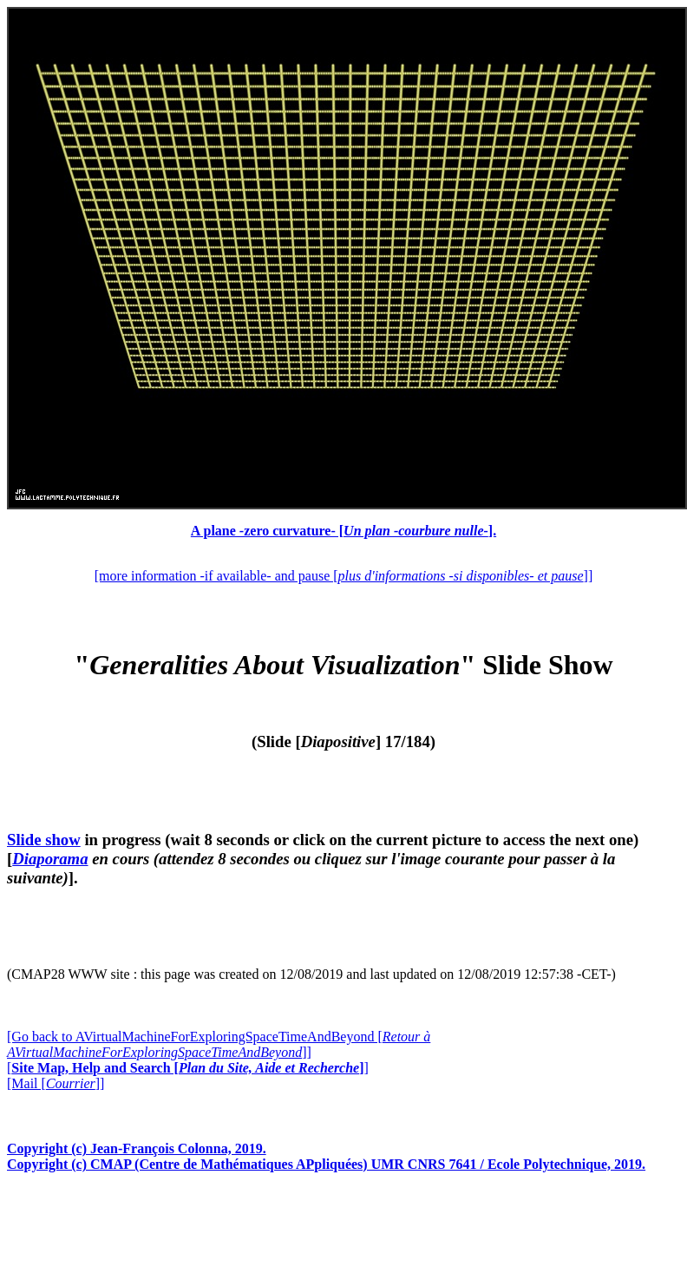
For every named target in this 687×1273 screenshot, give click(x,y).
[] (188, 1067)
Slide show (44, 839)
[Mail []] (55, 1083)
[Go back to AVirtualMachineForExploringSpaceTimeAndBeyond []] (218, 1044)
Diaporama (50, 859)
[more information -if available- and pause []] (343, 575)
